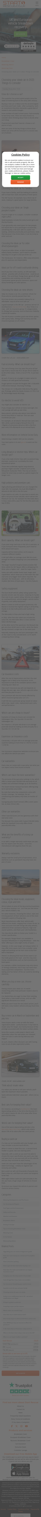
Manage (20, 182)
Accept (20, 177)
